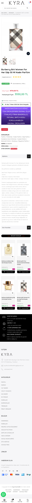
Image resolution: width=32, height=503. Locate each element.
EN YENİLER (4, 397)
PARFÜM (3, 385)
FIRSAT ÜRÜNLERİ (6, 409)
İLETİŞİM (8, 491)
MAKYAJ (3, 382)
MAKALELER (25, 490)
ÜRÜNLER (11, 12)
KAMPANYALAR (5, 403)
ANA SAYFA (4, 12)
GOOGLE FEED (5, 445)
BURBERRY (9, 143)
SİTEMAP (15, 491)
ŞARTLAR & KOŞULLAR (7, 433)
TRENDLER (4, 406)
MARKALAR (4, 400)
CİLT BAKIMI (4, 388)
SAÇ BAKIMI (4, 394)
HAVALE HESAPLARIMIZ (7, 439)
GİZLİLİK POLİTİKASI (6, 430)
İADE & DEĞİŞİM (5, 436)
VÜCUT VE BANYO (6, 391)
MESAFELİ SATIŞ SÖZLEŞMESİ (9, 427)
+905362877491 (8, 369)
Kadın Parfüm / (18, 137)
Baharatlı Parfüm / (6, 141)
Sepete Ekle (8, 272)
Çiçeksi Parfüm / (22, 139)
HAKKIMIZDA (4, 421)
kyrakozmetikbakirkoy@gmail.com (14, 365)
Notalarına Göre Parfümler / (9, 139)
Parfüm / (3, 137)
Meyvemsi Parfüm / (23, 141)
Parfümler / (10, 137)
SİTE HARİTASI (5, 442)
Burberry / (15, 141)
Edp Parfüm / (26, 137)
